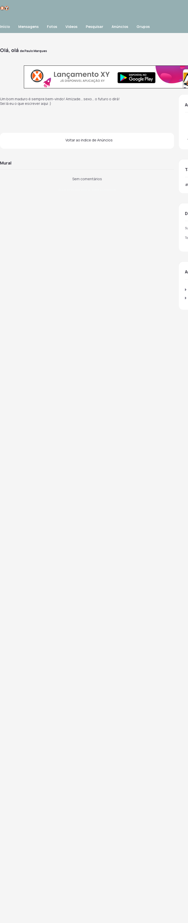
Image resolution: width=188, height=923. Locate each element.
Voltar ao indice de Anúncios (89, 140)
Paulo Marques (35, 51)
